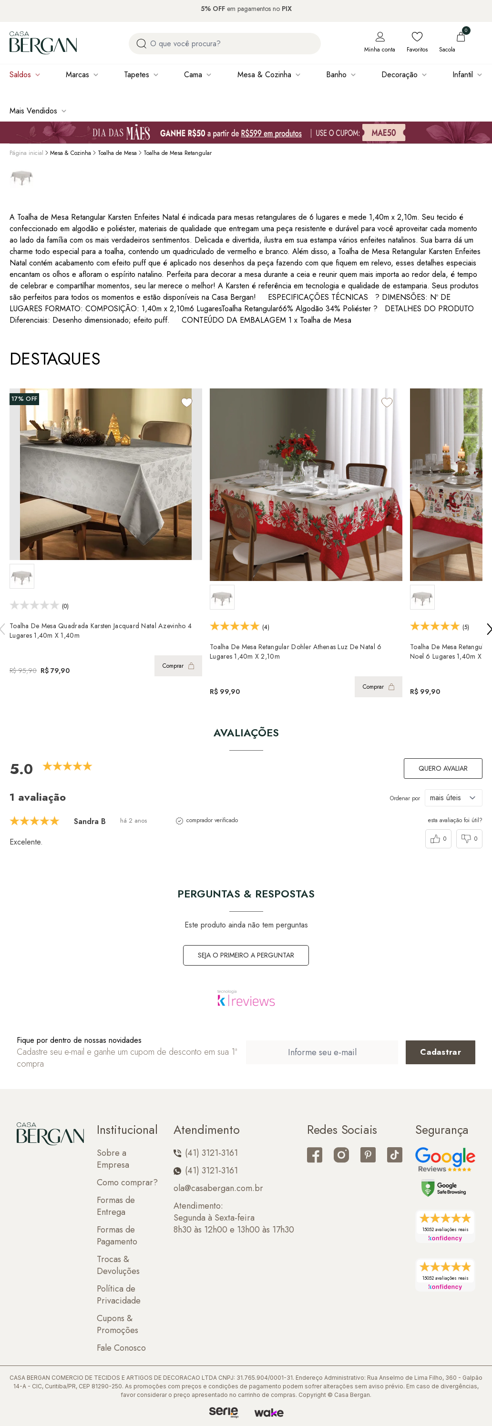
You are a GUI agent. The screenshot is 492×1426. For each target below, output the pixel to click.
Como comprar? (127, 1183)
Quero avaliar (443, 768)
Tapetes (136, 74)
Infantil (462, 74)
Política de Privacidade (119, 1295)
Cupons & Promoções (117, 1324)
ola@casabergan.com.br (218, 1188)
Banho (336, 74)
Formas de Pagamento (117, 1236)
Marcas (77, 74)
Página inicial (26, 153)
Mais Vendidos (33, 110)
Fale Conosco (121, 1348)
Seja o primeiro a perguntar (246, 955)
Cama (193, 74)
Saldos (20, 74)
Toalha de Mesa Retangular (178, 153)
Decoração (399, 74)
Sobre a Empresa (113, 1159)
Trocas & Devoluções (118, 1265)
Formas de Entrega (116, 1206)
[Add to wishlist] (187, 402)
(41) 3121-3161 (206, 1153)
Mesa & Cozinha (264, 74)
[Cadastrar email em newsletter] (440, 1052)
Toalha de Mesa (117, 153)
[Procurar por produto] (141, 44)
